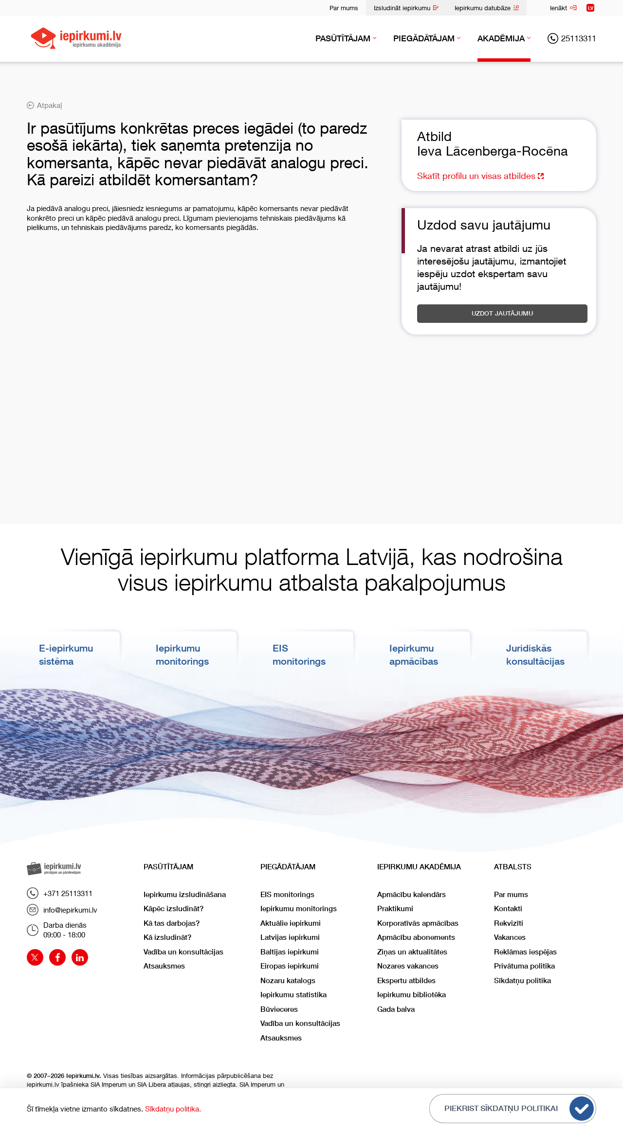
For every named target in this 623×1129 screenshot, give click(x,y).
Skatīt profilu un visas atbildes (480, 175)
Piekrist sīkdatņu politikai (519, 1108)
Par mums (344, 8)
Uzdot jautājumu (502, 313)
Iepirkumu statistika (293, 994)
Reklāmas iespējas (525, 951)
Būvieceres (279, 1009)
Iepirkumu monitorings (298, 908)
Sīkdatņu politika (522, 980)
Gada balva (396, 1009)
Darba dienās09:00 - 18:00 (57, 929)
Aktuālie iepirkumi (290, 922)
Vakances (510, 937)
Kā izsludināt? (167, 937)
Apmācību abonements (416, 937)
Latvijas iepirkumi (290, 937)
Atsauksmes (164, 965)
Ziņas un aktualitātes (412, 951)
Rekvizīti (508, 922)
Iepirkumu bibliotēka (411, 994)
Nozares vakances (408, 965)
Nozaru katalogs (287, 980)
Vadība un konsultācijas (183, 951)
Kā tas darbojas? (172, 922)
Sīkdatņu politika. (173, 1108)
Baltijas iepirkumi (289, 951)
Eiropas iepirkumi (289, 965)
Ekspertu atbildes (406, 980)
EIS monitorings (287, 894)
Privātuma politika (524, 965)
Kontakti (508, 908)
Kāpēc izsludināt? (173, 908)
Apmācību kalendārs (411, 894)
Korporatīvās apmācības (417, 922)
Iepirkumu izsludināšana (185, 894)
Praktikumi (395, 908)
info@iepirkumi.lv (62, 910)
